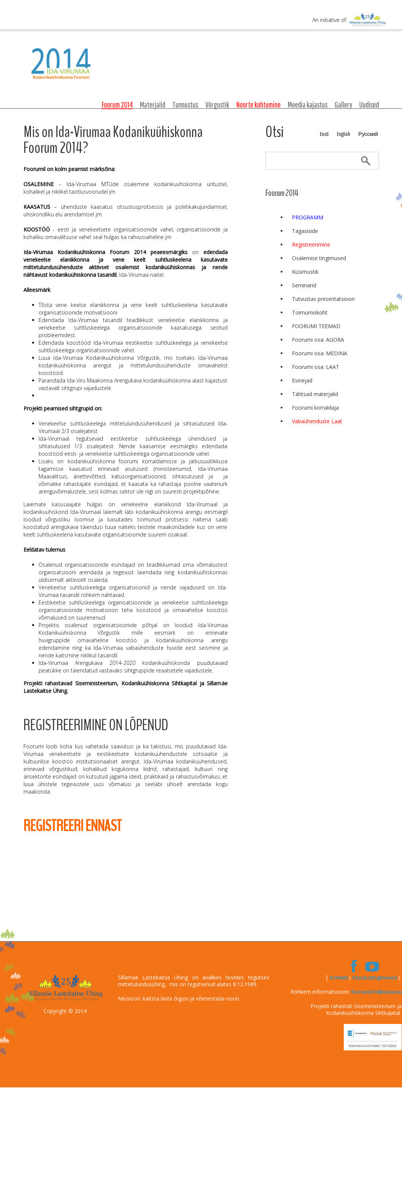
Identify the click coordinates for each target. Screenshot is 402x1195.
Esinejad (302, 380)
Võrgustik (217, 104)
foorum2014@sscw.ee (376, 991)
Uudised (369, 104)
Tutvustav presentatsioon (323, 298)
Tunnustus (185, 104)
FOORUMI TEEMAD (316, 326)
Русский (368, 134)
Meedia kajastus (307, 104)
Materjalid (152, 104)
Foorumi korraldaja (315, 407)
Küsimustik (305, 271)
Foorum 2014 (117, 104)
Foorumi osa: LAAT (315, 366)
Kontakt (339, 977)
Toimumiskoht (309, 312)
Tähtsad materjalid (315, 394)
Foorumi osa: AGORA (318, 339)
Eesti (324, 134)
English (343, 134)
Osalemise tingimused (319, 258)
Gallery (343, 104)
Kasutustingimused (374, 977)
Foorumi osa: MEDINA (319, 353)
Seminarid (304, 285)
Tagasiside (305, 230)
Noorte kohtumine (258, 104)
